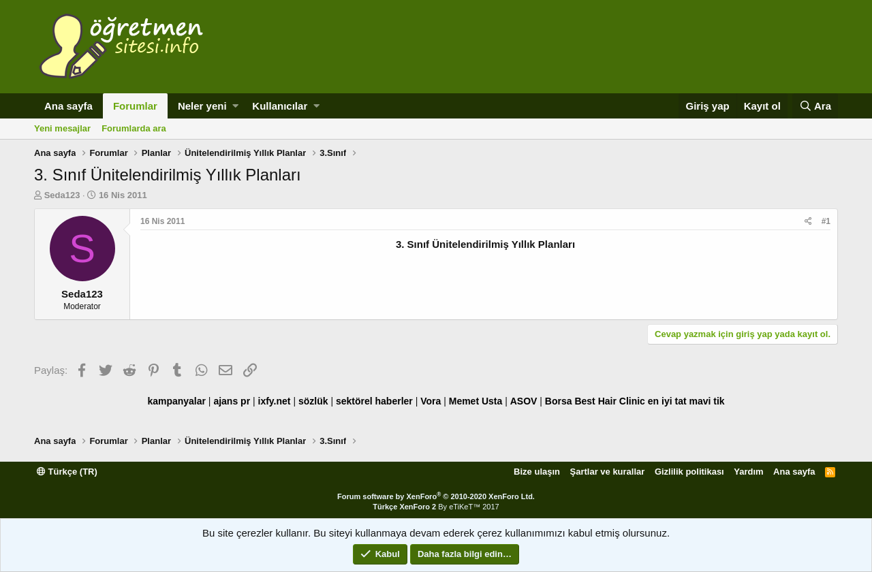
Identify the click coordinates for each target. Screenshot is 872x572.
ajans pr (231, 401)
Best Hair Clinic (609, 401)
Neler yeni (202, 106)
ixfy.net (274, 401)
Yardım (748, 471)
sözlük (313, 401)
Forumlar (135, 106)
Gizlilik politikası (689, 471)
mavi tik (706, 401)
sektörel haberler (374, 401)
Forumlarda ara (134, 128)
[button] (235, 105)
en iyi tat (667, 401)
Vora (430, 401)
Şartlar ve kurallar (607, 471)
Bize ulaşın (537, 471)
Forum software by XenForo (436, 496)
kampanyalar (176, 401)
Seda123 (62, 195)
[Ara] (815, 105)
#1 (826, 221)
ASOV (524, 401)
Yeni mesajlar (62, 128)
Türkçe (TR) (67, 471)
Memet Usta (476, 401)
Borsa (558, 401)
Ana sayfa (68, 106)
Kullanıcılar (279, 106)
